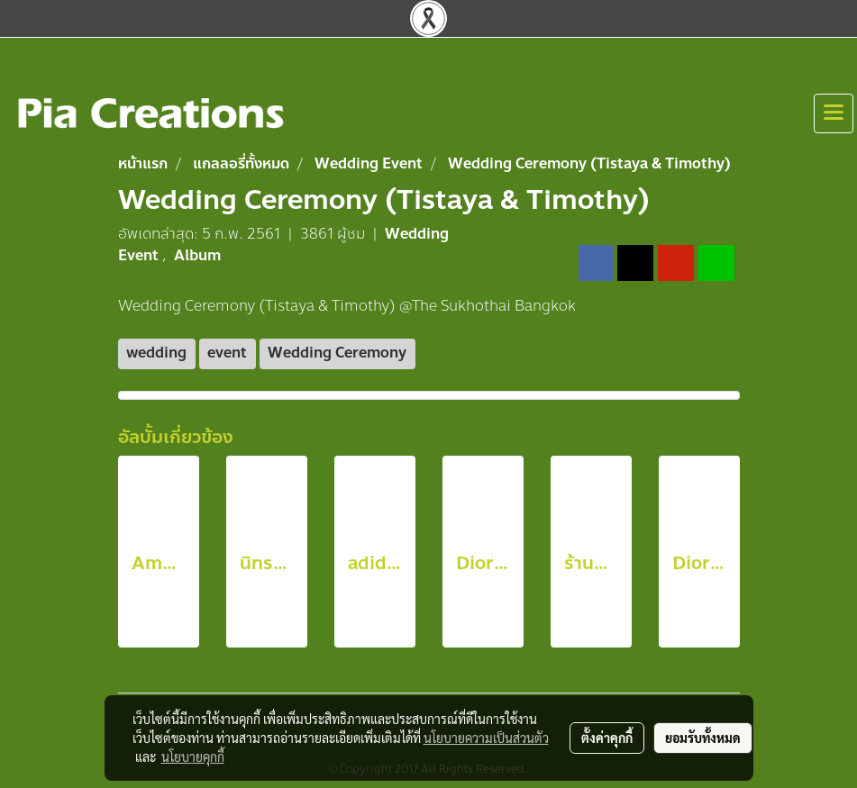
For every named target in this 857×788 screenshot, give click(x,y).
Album (197, 255)
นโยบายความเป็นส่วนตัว (486, 737)
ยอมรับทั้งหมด (703, 737)
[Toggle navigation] (833, 113)
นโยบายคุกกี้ (192, 756)
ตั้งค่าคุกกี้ (607, 737)
